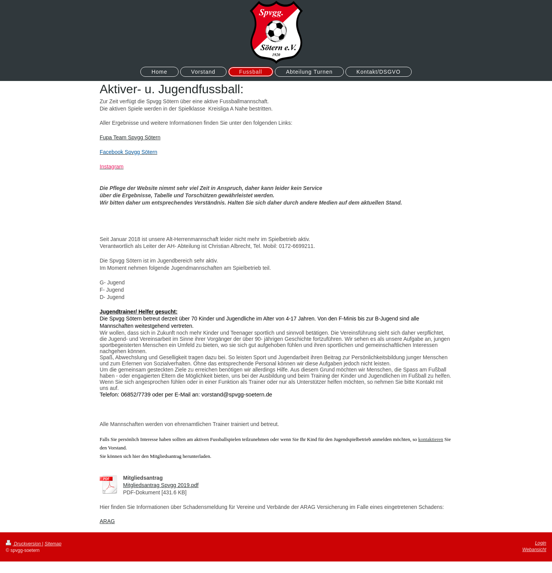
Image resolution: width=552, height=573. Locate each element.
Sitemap (52, 544)
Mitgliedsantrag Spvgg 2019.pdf (161, 485)
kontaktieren (430, 439)
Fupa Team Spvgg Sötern (130, 137)
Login (540, 543)
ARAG (107, 521)
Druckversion (24, 544)
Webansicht (534, 549)
